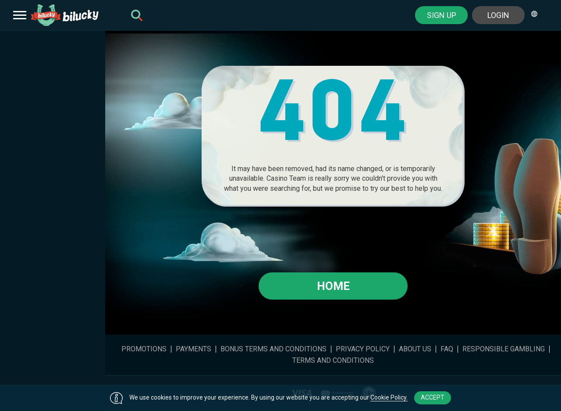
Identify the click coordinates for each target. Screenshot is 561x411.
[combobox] (537, 15)
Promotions (144, 349)
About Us (415, 349)
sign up (441, 15)
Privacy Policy (363, 349)
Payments (193, 349)
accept (432, 397)
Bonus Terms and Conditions (273, 349)
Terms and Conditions (333, 360)
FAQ (446, 349)
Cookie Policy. (389, 397)
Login (498, 15)
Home (333, 286)
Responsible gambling (503, 349)
